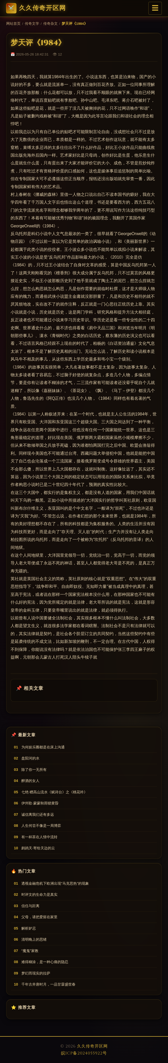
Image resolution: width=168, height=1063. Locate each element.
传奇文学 (32, 24)
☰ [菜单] (155, 8)
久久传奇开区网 (36, 8)
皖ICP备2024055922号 (84, 1053)
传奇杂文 (50, 24)
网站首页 (13, 24)
